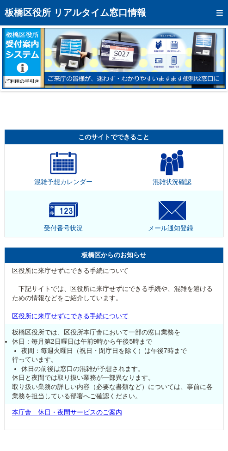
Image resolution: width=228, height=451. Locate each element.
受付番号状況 (63, 225)
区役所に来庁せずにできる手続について (70, 316)
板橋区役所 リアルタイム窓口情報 (75, 12)
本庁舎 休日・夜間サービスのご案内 (67, 412)
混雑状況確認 (172, 178)
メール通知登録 (170, 225)
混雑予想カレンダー (63, 178)
